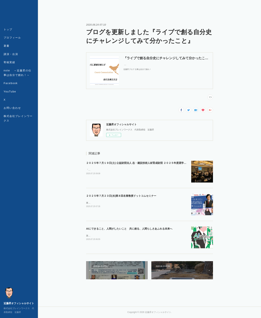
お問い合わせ (12, 107)
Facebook (11, 83)
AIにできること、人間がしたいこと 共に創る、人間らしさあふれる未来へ (129, 228)
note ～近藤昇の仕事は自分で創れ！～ (17, 72)
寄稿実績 (9, 62)
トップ (8, 29)
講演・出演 (11, 54)
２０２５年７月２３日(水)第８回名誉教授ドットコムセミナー (121, 195)
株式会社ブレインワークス (18, 118)
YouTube (10, 91)
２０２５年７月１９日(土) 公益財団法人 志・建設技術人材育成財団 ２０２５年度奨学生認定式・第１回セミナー (150, 162)
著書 (6, 45)
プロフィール (12, 37)
